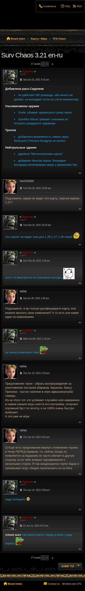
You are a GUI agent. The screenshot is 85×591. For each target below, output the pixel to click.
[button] (51, 64)
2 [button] (47, 64)
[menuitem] (47, 6)
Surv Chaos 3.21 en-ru (31, 55)
